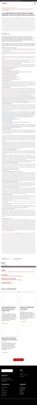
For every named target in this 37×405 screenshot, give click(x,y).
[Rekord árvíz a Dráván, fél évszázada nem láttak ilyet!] (9, 341)
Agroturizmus (22, 393)
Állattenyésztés (22, 390)
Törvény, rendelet (31, 271)
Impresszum (22, 376)
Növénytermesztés (23, 388)
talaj (16, 53)
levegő (16, 214)
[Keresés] (35, 266)
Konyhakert (21, 394)
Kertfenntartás (22, 389)
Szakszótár (24, 271)
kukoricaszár (6, 182)
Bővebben (21, 276)
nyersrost (8, 203)
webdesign (8, 378)
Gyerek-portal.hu (4, 394)
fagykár (4, 77)
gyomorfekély (7, 230)
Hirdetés (18, 233)
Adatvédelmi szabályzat (24, 374)
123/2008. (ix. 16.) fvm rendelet (8, 278)
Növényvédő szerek (17, 271)
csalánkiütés (4, 274)
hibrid (2, 193)
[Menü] (35, 3)
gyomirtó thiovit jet (6, 282)
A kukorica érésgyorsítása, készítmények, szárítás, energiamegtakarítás (11, 0)
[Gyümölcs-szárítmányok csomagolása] (27, 311)
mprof (5, 33)
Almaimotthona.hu (4, 387)
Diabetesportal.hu (4, 390)
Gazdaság (7, 7)
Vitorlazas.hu (3, 395)
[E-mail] (7, 258)
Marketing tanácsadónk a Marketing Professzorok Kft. (7, 380)
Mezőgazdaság (22, 387)
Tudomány (12, 7)
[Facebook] (6, 258)
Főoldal (3, 7)
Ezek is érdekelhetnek (9, 289)
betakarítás (4, 56)
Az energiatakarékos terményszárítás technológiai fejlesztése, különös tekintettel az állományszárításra (17, 9)
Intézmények (4, 271)
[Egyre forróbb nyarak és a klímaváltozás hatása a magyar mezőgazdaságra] (9, 311)
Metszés (21, 391)
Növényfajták (10, 271)
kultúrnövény (8, 93)
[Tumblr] (10, 258)
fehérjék (3, 228)
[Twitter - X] (9, 258)
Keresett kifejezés (4, 265)
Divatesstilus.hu (4, 392)
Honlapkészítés (3, 378)
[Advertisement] (18, 24)
